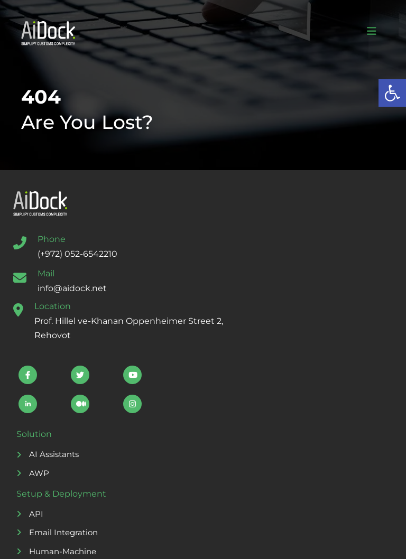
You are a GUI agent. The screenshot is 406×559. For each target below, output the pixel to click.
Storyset (175, 542)
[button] (392, 93)
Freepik (291, 542)
